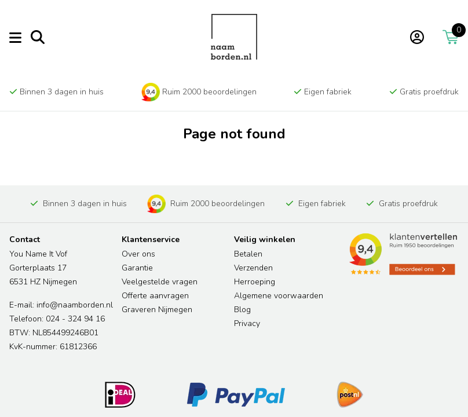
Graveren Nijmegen (157, 309)
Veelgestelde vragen (160, 281)
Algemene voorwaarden (278, 295)
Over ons (138, 253)
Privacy (247, 323)
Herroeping (254, 281)
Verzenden (253, 267)
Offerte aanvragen (155, 295)
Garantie (137, 267)
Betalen (248, 253)
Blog (242, 309)
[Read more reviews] (402, 254)
